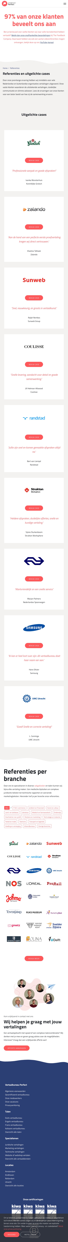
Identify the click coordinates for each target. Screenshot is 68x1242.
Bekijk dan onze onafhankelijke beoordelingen (30, 35)
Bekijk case (34, 160)
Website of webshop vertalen (17, 1155)
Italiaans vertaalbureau (15, 1128)
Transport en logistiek (36, 821)
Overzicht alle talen (13, 1132)
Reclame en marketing (32, 817)
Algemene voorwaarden (15, 1091)
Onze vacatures (11, 1101)
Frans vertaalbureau (13, 1124)
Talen (8, 1111)
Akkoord (12, 1234)
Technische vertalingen (14, 1151)
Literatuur (25, 812)
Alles (7, 808)
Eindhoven (9, 1174)
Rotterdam (9, 1178)
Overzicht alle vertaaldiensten (17, 1158)
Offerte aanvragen (17, 1048)
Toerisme (22, 821)
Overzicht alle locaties (14, 1185)
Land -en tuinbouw (11, 812)
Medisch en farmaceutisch (41, 812)
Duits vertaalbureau (13, 1117)
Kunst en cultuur (53, 808)
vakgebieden (39, 785)
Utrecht (8, 1182)
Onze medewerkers (13, 1098)
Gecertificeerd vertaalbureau (17, 1094)
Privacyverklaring (12, 1105)
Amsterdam (10, 1171)
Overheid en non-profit (13, 817)
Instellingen (30, 1234)
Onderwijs (57, 812)
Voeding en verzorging (13, 826)
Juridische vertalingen (14, 1144)
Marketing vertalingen (14, 1148)
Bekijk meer (33, 958)
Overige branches (44, 826)
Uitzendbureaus (29, 826)
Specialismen (11, 1138)
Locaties (9, 1165)
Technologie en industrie (52, 817)
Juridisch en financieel (36, 808)
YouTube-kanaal (47, 42)
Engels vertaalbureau (14, 1121)
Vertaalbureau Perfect (16, 1085)
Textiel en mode (10, 821)
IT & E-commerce (19, 808)
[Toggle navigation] (65, 3)
